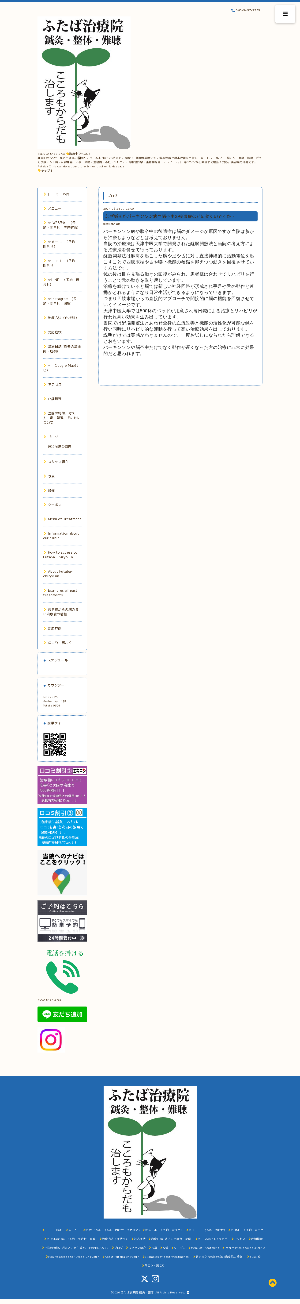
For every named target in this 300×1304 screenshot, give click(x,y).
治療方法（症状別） (61, 318)
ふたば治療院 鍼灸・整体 (137, 1292)
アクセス (53, 384)
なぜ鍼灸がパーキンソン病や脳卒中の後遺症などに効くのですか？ (170, 216)
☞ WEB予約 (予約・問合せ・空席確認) (61, 225)
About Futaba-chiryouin (57, 573)
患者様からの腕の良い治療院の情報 (61, 611)
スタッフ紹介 (56, 461)
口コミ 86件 (56, 194)
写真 (49, 476)
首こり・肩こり (58, 642)
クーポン (53, 504)
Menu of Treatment (62, 519)
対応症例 (53, 628)
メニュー (53, 208)
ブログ (51, 437)
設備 (49, 490)
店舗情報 (53, 399)
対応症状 (53, 332)
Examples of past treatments (60, 592)
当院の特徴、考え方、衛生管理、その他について (62, 418)
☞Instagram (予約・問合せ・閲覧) (59, 301)
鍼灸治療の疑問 (112, 224)
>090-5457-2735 (63, 998)
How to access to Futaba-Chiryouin (60, 554)
